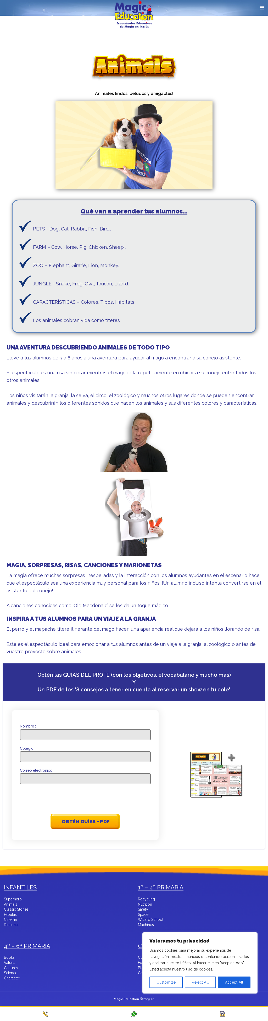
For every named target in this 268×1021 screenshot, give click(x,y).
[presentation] (85, 799)
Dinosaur (11, 925)
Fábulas (10, 915)
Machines (146, 925)
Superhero (13, 899)
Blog (142, 968)
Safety (143, 909)
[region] (200, 971)
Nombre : (85, 730)
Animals (10, 904)
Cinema (10, 920)
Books (9, 958)
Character (12, 978)
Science (10, 973)
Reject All (200, 982)
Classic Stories (16, 909)
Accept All (234, 982)
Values (9, 963)
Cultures (11, 968)
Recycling (146, 899)
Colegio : (85, 752)
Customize (166, 982)
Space (143, 915)
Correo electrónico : (85, 774)
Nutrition (145, 904)
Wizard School (150, 920)
